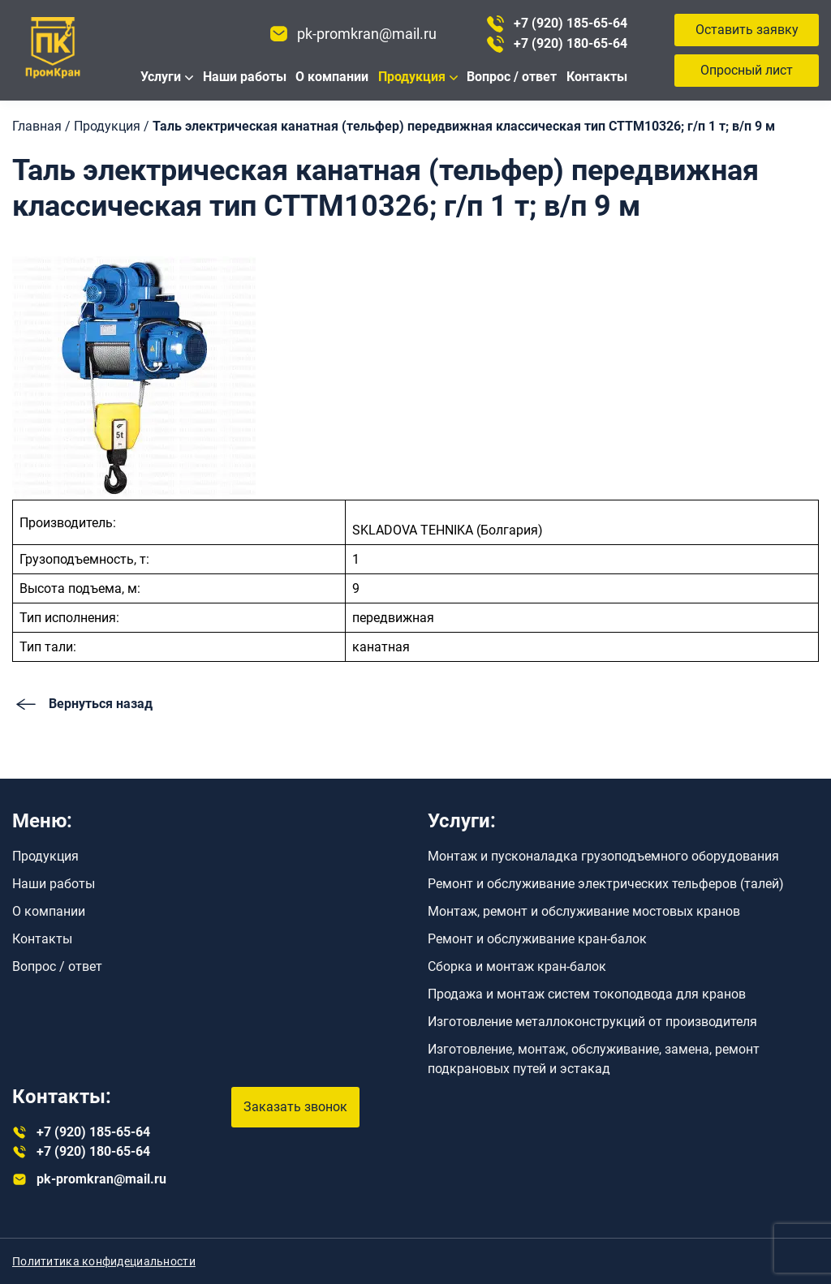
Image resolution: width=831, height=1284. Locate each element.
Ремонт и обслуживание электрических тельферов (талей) (606, 883)
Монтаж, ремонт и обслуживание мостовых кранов (584, 911)
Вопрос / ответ (512, 76)
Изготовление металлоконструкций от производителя (592, 1021)
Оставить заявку (747, 29)
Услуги (160, 76)
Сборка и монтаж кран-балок (517, 966)
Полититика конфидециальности (104, 1261)
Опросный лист (746, 70)
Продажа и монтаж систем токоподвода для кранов (587, 994)
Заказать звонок (295, 1106)
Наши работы (244, 76)
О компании (331, 76)
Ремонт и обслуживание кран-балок (537, 939)
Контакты (596, 76)
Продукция (412, 76)
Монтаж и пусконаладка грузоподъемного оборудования (603, 856)
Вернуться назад (82, 704)
